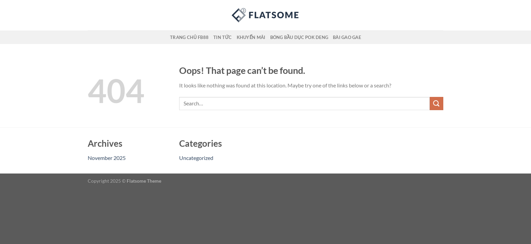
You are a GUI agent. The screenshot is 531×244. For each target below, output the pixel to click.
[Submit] (436, 103)
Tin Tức (222, 37)
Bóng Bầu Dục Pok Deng (299, 37)
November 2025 (107, 158)
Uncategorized (196, 158)
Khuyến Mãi (251, 37)
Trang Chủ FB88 (189, 37)
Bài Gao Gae (347, 37)
